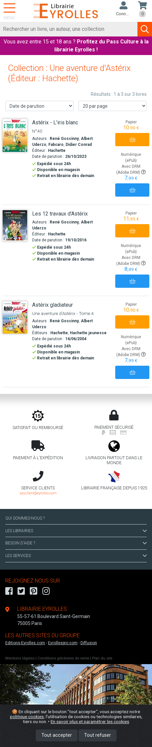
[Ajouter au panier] (132, 139)
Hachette (57, 150)
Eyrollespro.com (62, 643)
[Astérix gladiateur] (15, 317)
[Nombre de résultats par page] (112, 106)
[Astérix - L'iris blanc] (15, 135)
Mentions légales (19, 658)
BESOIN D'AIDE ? (76, 543)
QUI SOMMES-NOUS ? (25, 518)
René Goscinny (64, 138)
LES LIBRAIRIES (76, 531)
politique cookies (27, 716)
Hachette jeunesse (88, 333)
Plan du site (102, 658)
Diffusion (88, 643)
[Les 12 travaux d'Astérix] (15, 225)
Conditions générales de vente (63, 658)
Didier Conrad (79, 144)
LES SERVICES (76, 556)
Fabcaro (56, 144)
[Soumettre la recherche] (144, 29)
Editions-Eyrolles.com (25, 643)
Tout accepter (56, 735)
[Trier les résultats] (39, 106)
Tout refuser (97, 735)
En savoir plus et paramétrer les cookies (90, 721)
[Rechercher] (69, 29)
